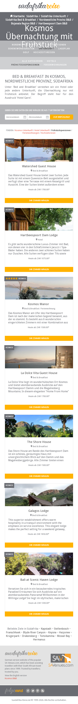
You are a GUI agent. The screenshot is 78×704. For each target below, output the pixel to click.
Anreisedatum (25, 117)
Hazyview (64, 632)
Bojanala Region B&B (23, 23)
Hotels (51, 61)
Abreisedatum (47, 117)
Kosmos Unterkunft (24, 130)
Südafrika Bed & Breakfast (20, 19)
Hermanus (39, 639)
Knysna (52, 632)
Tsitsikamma (47, 636)
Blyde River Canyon (34, 632)
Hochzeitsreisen (44, 52)
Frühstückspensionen (25, 65)
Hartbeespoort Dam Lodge (39, 235)
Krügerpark (12, 636)
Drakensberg (29, 636)
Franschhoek (13, 632)
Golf (26, 52)
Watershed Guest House (39, 166)
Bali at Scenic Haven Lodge (39, 579)
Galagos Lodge (38, 510)
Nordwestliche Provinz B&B (55, 19)
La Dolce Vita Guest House (39, 373)
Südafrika (32, 16)
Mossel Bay (63, 636)
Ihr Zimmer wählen (39, 200)
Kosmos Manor (38, 304)
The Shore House (39, 442)
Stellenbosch (61, 628)
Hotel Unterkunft (42, 130)
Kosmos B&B (11, 678)
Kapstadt (46, 628)
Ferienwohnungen (55, 65)
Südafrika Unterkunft (53, 16)
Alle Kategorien (32, 61)
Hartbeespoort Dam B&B (52, 23)
